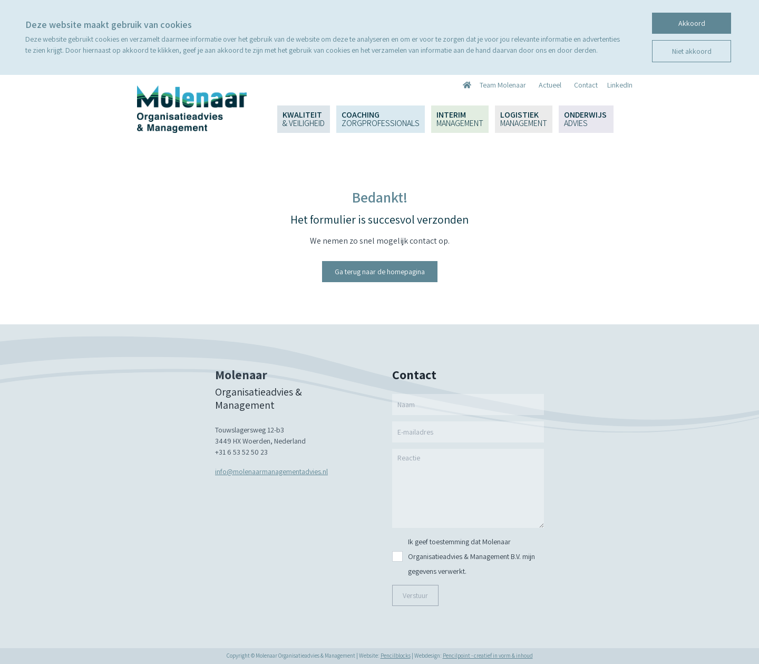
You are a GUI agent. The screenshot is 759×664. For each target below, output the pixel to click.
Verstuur (415, 595)
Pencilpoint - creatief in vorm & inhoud (488, 655)
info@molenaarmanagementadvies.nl (271, 471)
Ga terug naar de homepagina (380, 271)
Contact (586, 85)
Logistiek (523, 119)
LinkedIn (619, 85)
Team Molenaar (503, 85)
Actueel (550, 85)
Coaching (381, 119)
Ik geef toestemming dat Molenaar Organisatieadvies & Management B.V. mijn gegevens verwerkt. (471, 556)
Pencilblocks (396, 655)
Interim (459, 119)
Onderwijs (586, 119)
